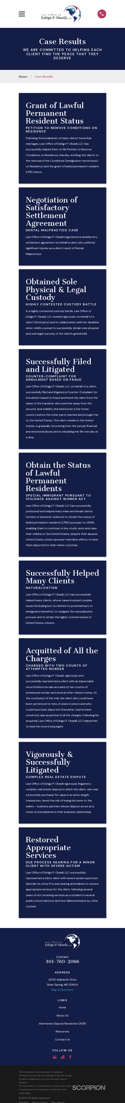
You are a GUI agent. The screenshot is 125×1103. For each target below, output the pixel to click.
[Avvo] (63, 1057)
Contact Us (62, 1039)
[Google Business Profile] (55, 1057)
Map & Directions (62, 990)
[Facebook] (70, 1057)
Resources (62, 1031)
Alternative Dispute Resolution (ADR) (62, 1023)
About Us (62, 1015)
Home (62, 1007)
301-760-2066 (62, 961)
